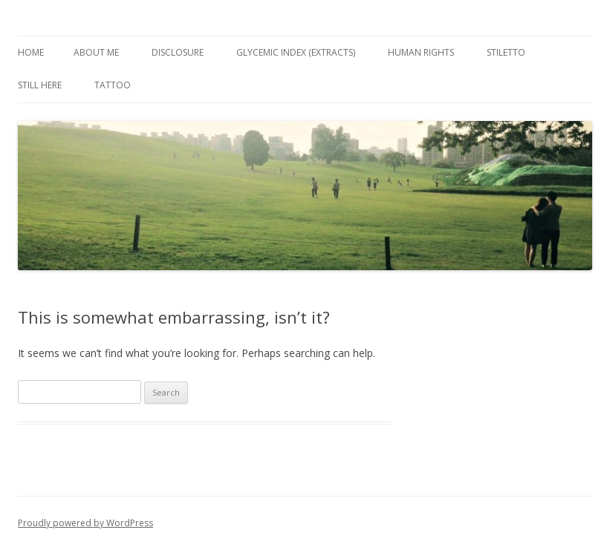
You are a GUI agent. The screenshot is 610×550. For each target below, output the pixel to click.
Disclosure (178, 52)
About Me (96, 52)
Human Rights (421, 52)
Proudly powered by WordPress (85, 523)
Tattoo (112, 85)
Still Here (40, 85)
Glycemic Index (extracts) (295, 52)
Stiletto (506, 52)
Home (31, 52)
